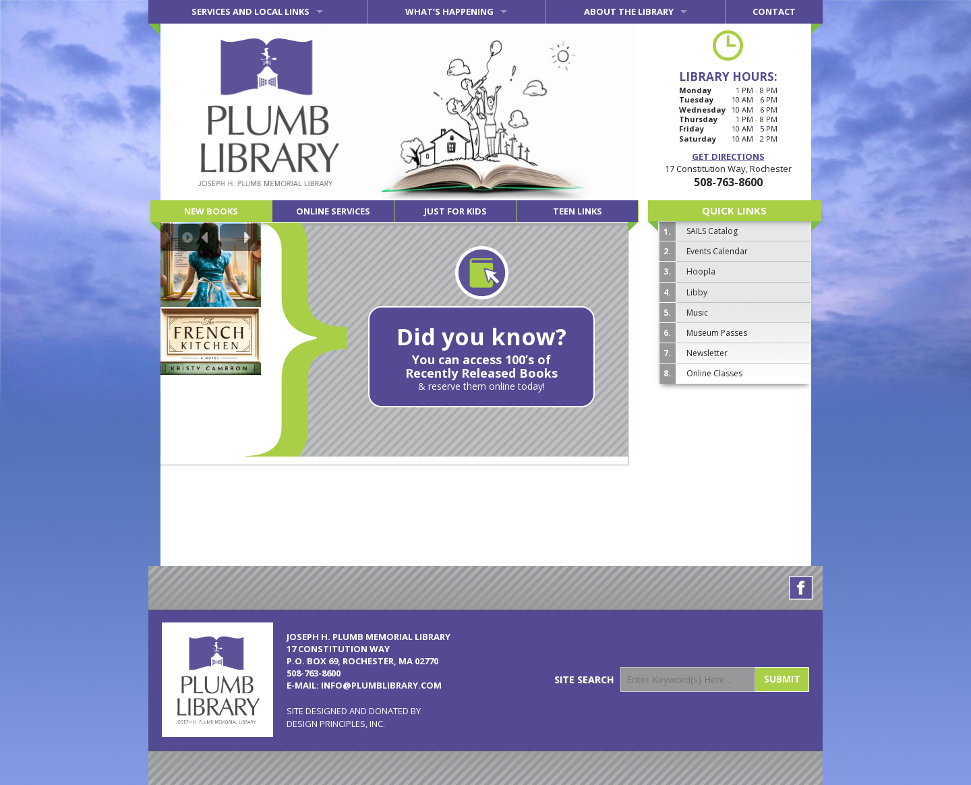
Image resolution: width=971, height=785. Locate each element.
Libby (696, 292)
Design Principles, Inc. (336, 724)
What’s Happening (449, 11)
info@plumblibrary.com (381, 685)
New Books (211, 211)
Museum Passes (716, 333)
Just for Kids (455, 211)
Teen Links (577, 211)
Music (697, 312)
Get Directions (728, 156)
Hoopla (700, 271)
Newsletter (707, 353)
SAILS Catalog (712, 231)
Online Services (333, 211)
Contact (774, 11)
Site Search (584, 679)
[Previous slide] (198, 237)
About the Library (629, 11)
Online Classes (714, 373)
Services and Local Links (251, 11)
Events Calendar (717, 251)
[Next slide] (240, 237)
